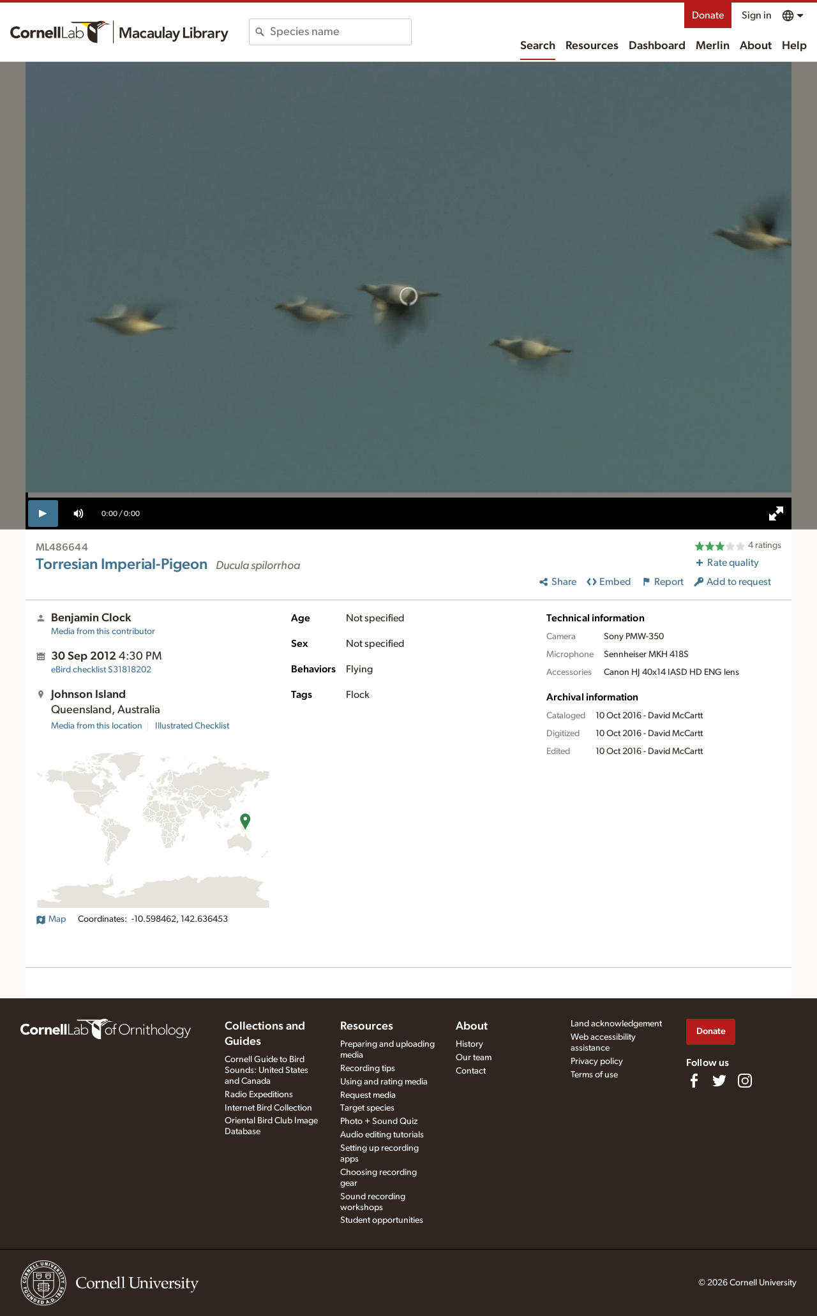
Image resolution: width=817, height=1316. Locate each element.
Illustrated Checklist (192, 725)
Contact (471, 1071)
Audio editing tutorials (382, 1134)
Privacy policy (597, 1061)
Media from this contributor (103, 631)
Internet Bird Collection (268, 1108)
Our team (473, 1057)
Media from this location (96, 725)
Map (51, 919)
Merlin (713, 46)
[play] (43, 513)
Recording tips (367, 1068)
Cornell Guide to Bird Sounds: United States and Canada (266, 1070)
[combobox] (340, 32)
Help (794, 46)
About (756, 46)
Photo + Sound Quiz (378, 1121)
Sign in (757, 15)
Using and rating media (384, 1081)
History (469, 1044)
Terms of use (594, 1074)
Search (537, 46)
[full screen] (776, 513)
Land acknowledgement (616, 1023)
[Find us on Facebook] (693, 1080)
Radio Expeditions (259, 1094)
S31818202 (101, 669)
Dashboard (657, 46)
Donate (708, 15)
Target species (367, 1108)
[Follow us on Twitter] (719, 1080)
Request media (368, 1095)
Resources (592, 46)
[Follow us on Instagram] (745, 1080)
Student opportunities (381, 1220)
